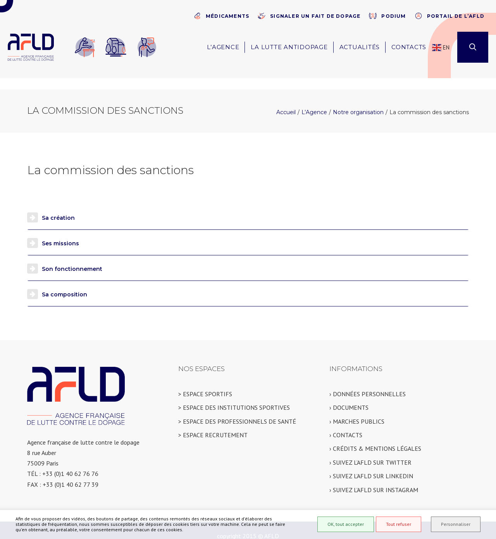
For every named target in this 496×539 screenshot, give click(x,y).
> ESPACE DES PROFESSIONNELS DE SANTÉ (237, 410)
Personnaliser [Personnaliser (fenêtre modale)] (455, 524)
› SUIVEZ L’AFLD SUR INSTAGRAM (373, 479)
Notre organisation (358, 101)
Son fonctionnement (72, 257)
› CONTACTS (345, 424)
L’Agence (314, 101)
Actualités (359, 47)
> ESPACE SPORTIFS (205, 383)
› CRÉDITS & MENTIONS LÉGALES (375, 437)
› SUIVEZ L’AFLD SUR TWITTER (370, 451)
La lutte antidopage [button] (289, 47)
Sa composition (64, 283)
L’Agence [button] (223, 47)
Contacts (408, 47)
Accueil (286, 101)
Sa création (58, 206)
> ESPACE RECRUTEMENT (213, 424)
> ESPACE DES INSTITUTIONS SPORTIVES (234, 396)
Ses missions (60, 232)
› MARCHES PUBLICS (356, 410)
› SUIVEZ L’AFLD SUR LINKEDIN (371, 465)
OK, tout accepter (345, 524)
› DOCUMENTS (349, 396)
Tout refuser (398, 524)
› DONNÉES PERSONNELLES (367, 383)
